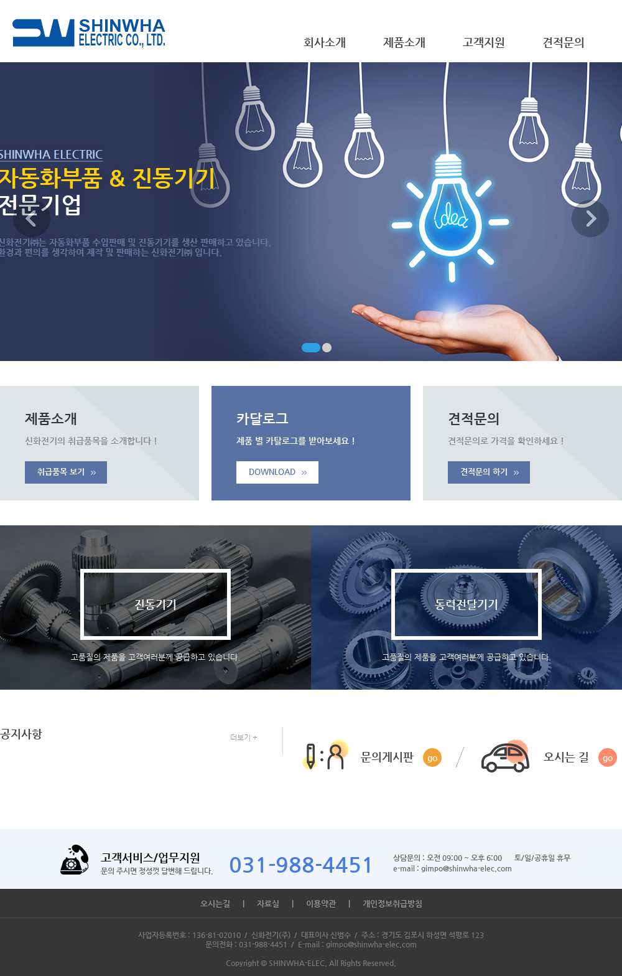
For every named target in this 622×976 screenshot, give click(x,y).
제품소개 (404, 42)
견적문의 (563, 42)
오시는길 (215, 903)
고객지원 (484, 42)
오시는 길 (580, 757)
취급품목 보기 (66, 471)
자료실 (268, 903)
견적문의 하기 (489, 471)
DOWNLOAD (278, 471)
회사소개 (325, 42)
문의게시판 (401, 757)
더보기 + (244, 737)
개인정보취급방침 (392, 903)
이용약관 (321, 903)
